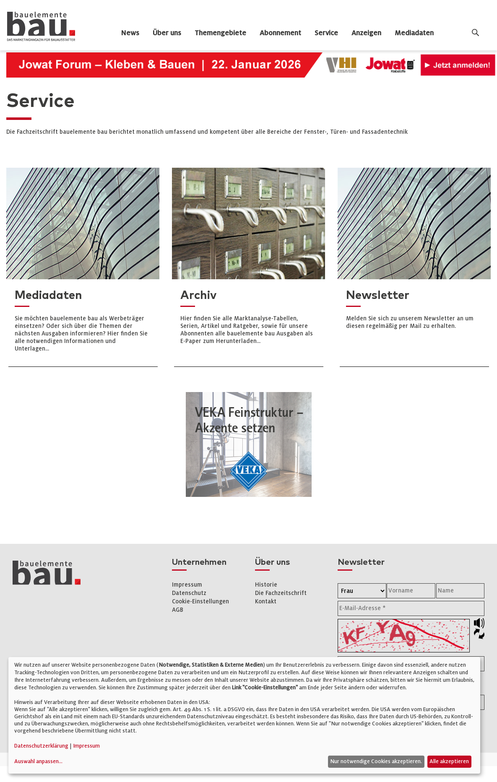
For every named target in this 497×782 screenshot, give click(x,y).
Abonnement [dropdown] (280, 33)
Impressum (187, 585)
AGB (177, 610)
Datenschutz (189, 593)
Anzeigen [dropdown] (366, 33)
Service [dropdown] (326, 33)
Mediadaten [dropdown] (414, 33)
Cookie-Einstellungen (200, 601)
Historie (266, 585)
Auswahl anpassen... (38, 761)
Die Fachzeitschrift (281, 593)
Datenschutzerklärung (41, 746)
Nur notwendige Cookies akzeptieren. (376, 761)
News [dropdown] (130, 33)
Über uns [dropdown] (167, 33)
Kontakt (265, 601)
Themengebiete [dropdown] (220, 33)
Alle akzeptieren (449, 761)
